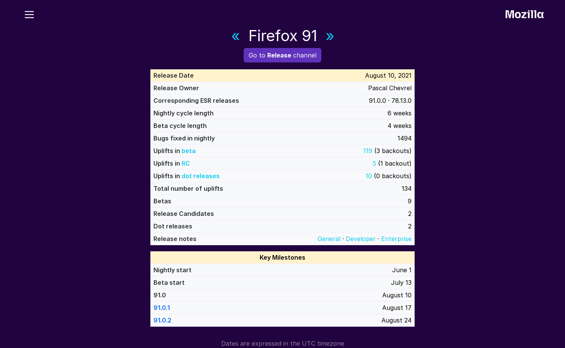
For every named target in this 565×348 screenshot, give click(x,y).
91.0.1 (161, 307)
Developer (361, 239)
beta (189, 151)
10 (368, 176)
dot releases (201, 176)
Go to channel (282, 55)
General (329, 239)
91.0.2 (162, 320)
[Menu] (29, 13)
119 (367, 151)
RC (186, 163)
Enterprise (396, 239)
